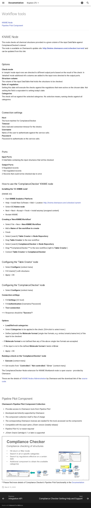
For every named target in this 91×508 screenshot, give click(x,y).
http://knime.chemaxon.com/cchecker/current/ (64, 48)
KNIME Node (7, 22)
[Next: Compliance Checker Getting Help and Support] (64, 498)
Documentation (78, 482)
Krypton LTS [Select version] (32, 3)
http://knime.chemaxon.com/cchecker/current (62, 203)
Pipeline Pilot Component (12, 25)
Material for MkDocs (16, 505)
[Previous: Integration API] (12, 498)
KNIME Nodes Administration (34, 378)
